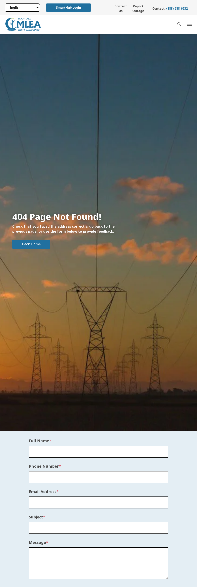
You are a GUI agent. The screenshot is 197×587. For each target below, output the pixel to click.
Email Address (42, 492)
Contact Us (120, 8)
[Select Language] (22, 7)
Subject (36, 517)
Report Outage (138, 8)
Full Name (39, 441)
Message (37, 542)
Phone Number (44, 466)
